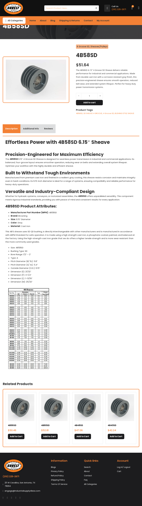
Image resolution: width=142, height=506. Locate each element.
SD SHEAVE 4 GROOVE (92, 113)
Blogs (53, 467)
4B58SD (79, 113)
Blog (52, 20)
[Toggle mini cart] (132, 8)
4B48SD (78, 425)
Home (33, 20)
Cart (119, 471)
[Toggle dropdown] (5, 20)
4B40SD (112, 425)
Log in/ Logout (123, 467)
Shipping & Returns (69, 20)
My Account (103, 20)
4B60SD (45, 425)
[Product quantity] (89, 96)
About (43, 20)
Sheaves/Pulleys (99, 46)
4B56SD (12, 425)
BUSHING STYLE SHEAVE (124, 113)
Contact (88, 20)
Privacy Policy (57, 471)
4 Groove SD (83, 46)
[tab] (11, 128)
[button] (16, 436)
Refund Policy (57, 475)
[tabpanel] (71, 255)
